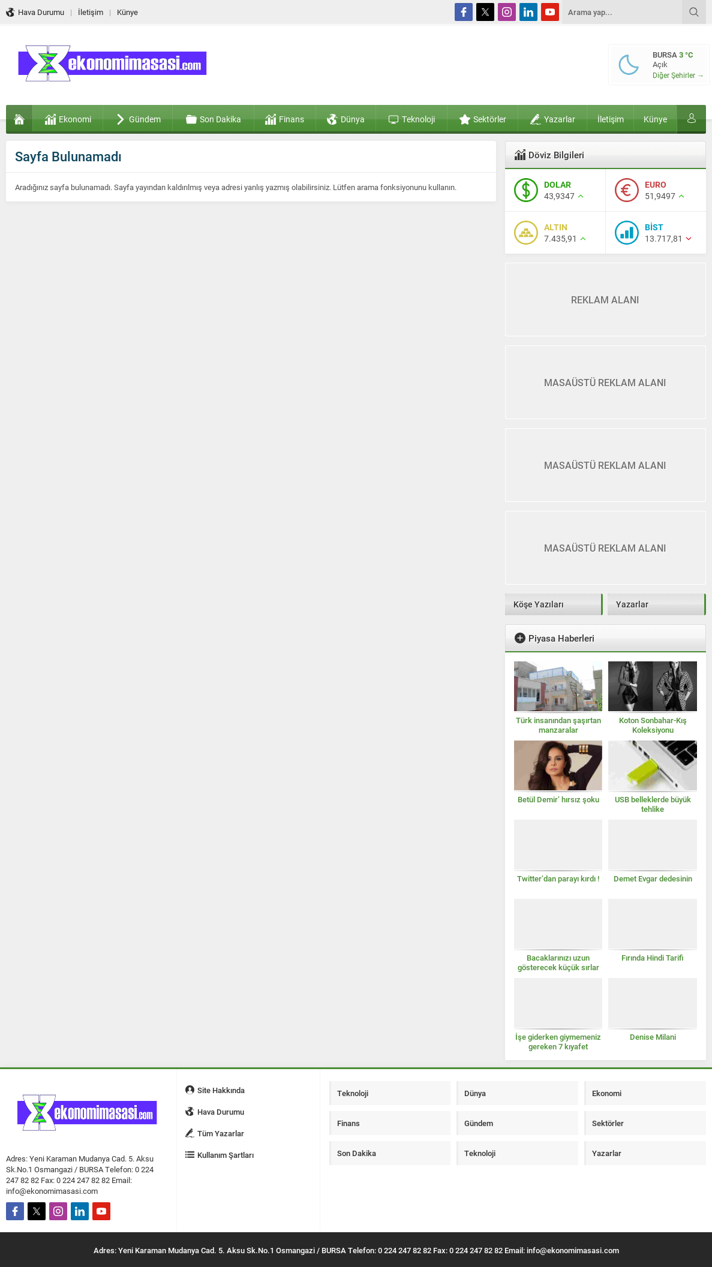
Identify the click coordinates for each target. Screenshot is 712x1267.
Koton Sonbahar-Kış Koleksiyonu (653, 725)
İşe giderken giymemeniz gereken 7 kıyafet (558, 1041)
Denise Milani (653, 1037)
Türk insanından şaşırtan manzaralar (558, 725)
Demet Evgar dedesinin (653, 878)
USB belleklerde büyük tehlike (653, 804)
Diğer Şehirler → (678, 75)
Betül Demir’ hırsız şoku (558, 799)
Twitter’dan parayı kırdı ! (558, 878)
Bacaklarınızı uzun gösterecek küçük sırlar (558, 962)
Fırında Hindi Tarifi (652, 957)
